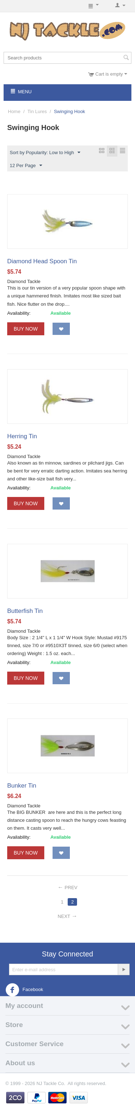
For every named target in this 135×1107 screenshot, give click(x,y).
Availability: (19, 313)
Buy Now (26, 329)
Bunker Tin (21, 785)
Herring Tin (22, 436)
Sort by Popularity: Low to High (45, 152)
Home (14, 111)
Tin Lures (37, 111)
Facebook (24, 990)
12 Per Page (26, 165)
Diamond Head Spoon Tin (42, 261)
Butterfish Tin (25, 611)
